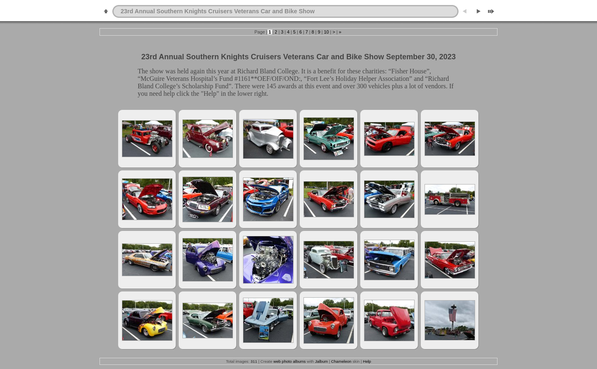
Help (367, 361)
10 (326, 31)
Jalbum (321, 361)
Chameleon (341, 361)
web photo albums (290, 361)
